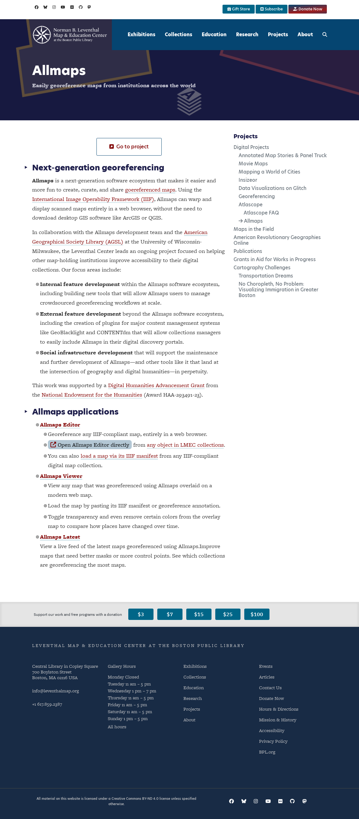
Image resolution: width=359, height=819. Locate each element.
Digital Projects (251, 147)
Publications (248, 251)
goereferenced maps (150, 189)
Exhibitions (141, 34)
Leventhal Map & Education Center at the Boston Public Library (138, 645)
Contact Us (270, 687)
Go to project (129, 146)
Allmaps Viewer (61, 476)
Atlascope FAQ (261, 212)
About (305, 34)
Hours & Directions (278, 709)
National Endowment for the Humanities (92, 394)
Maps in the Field (254, 229)
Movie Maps (253, 163)
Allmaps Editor (60, 424)
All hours (117, 726)
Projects (278, 34)
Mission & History (277, 719)
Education (214, 34)
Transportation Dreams (266, 275)
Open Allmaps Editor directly (89, 445)
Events (266, 666)
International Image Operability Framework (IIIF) (93, 199)
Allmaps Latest (60, 537)
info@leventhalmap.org (55, 690)
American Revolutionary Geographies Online (277, 240)
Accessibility (271, 730)
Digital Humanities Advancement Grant (156, 385)
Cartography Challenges (262, 267)
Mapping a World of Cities (269, 172)
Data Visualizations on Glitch (272, 188)
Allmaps (253, 221)
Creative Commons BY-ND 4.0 (135, 798)
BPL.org (267, 751)
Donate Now (307, 9)
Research (247, 34)
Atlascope (251, 204)
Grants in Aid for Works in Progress (275, 259)
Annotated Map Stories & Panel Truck (283, 155)
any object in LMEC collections (185, 445)
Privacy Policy (273, 741)
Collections (178, 34)
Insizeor (248, 180)
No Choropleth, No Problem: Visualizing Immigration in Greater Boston (278, 290)
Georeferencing (257, 196)
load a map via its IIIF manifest (119, 456)
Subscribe (271, 9)
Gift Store (238, 9)
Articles (267, 676)
